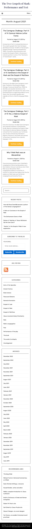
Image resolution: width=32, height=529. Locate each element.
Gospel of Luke (7, 304)
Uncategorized (7, 343)
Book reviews (7, 293)
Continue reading (16, 61)
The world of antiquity (10, 339)
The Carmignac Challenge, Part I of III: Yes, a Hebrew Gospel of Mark (16, 113)
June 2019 (6, 461)
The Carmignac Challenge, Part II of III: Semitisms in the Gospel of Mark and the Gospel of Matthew (16, 72)
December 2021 (8, 368)
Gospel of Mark (7, 308)
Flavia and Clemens (9, 296)
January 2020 (7, 437)
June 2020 (6, 418)
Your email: (7, 241)
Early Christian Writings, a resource (13, 484)
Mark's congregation (9, 324)
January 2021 (7, 395)
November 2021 (8, 372)
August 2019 (7, 453)
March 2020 (6, 430)
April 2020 (6, 426)
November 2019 (8, 445)
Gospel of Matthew (9, 312)
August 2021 (7, 379)
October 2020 (7, 403)
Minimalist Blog (16, 526)
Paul (4, 327)
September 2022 (8, 360)
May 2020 (6, 422)
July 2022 (6, 364)
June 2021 (6, 387)
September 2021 (8, 375)
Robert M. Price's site (9, 503)
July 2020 (6, 414)
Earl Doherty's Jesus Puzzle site (12, 507)
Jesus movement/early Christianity (13, 316)
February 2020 (7, 434)
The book (6, 335)
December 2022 (8, 356)
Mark (4, 320)
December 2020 (8, 399)
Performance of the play (10, 331)
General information (9, 300)
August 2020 (7, 410)
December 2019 (8, 441)
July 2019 (6, 457)
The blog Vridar (7, 474)
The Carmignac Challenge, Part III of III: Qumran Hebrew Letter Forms (16, 33)
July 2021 (6, 383)
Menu (28, 13)
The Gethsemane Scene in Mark (12, 216)
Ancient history (8, 289)
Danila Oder (16, 41)
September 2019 (8, 449)
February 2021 (7, 391)
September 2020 (8, 406)
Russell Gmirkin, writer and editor (13, 488)
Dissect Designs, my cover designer (13, 511)
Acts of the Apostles (9, 285)
